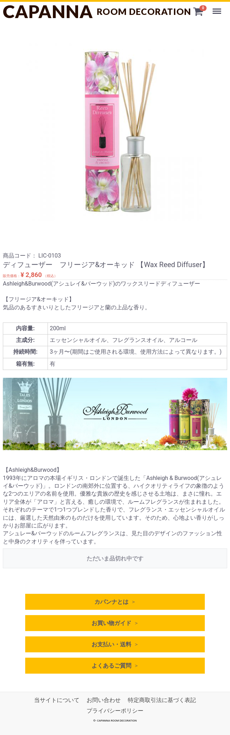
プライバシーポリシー (115, 711)
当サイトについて (57, 700)
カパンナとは (111, 601)
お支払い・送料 (111, 644)
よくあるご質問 (111, 665)
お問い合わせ (104, 700)
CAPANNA (97, 11)
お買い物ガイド (111, 623)
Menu (217, 8)
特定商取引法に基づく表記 (162, 700)
